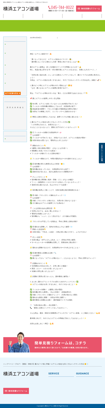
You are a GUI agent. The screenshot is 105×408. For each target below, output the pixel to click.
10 (10, 116)
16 (7, 119)
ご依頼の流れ (81, 393)
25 (12, 122)
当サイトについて (72, 16)
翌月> (19, 128)
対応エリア (80, 390)
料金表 (51, 387)
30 (7, 125)
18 (12, 119)
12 (15, 116)
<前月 (11, 128)
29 (23, 122)
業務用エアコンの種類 (57, 380)
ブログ (92, 16)
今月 (15, 128)
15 (23, 116)
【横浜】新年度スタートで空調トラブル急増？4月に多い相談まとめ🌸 (15, 85)
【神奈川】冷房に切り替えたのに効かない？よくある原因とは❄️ (15, 76)
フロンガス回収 (52, 16)
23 (7, 122)
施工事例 (51, 390)
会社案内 (79, 383)
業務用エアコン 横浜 (49, 37)
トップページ (13, 16)
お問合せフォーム (83, 397)
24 (10, 122)
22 (23, 119)
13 (17, 116)
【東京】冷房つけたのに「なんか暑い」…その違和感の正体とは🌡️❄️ (15, 67)
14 (20, 116)
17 (10, 119)
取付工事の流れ (54, 393)
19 (15, 119)
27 (17, 122)
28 (20, 122)
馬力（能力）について (57, 383)
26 (15, 122)
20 (17, 119)
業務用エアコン (32, 16)
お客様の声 (80, 387)
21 (20, 119)
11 (12, 116)
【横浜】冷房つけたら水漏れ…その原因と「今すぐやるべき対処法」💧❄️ (15, 47)
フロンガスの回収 (55, 397)
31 (10, 125)
